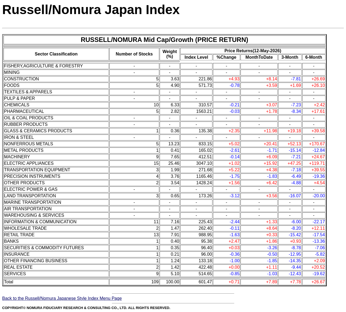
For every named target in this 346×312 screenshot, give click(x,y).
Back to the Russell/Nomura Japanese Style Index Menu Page (62, 298)
